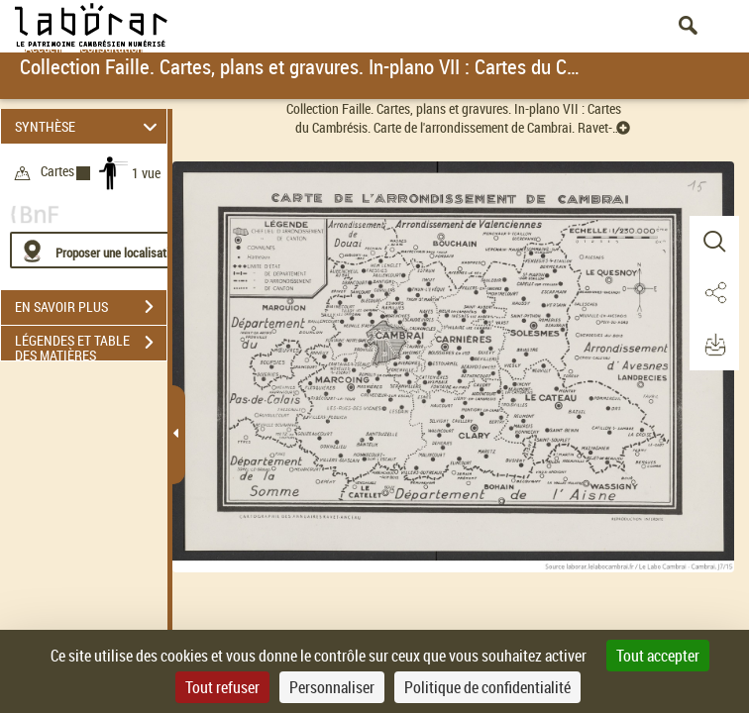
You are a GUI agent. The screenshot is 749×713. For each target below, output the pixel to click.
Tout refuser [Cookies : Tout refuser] (222, 687)
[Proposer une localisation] (104, 250)
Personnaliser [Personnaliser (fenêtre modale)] (331, 687)
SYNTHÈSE (89, 126)
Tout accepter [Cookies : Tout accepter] (657, 655)
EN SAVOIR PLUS (90, 307)
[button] (714, 241)
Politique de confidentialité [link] (487, 687)
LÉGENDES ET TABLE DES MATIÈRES (90, 344)
